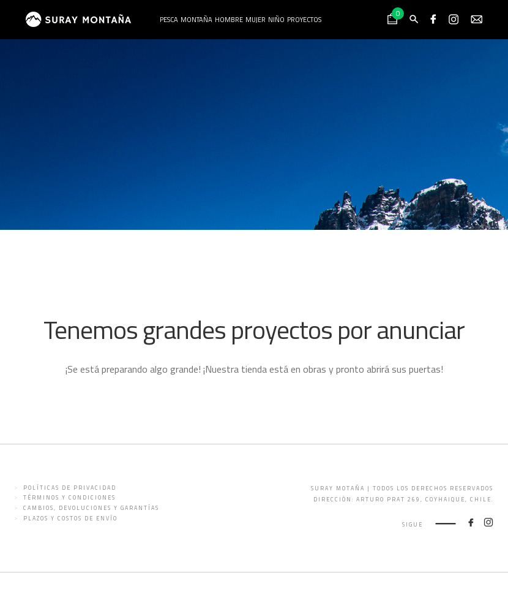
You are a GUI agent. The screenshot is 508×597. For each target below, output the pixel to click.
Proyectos (304, 20)
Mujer (255, 20)
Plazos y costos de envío (70, 518)
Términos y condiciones (69, 497)
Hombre (229, 20)
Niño (276, 20)
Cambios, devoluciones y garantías (91, 508)
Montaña (196, 20)
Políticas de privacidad (69, 488)
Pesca (169, 20)
